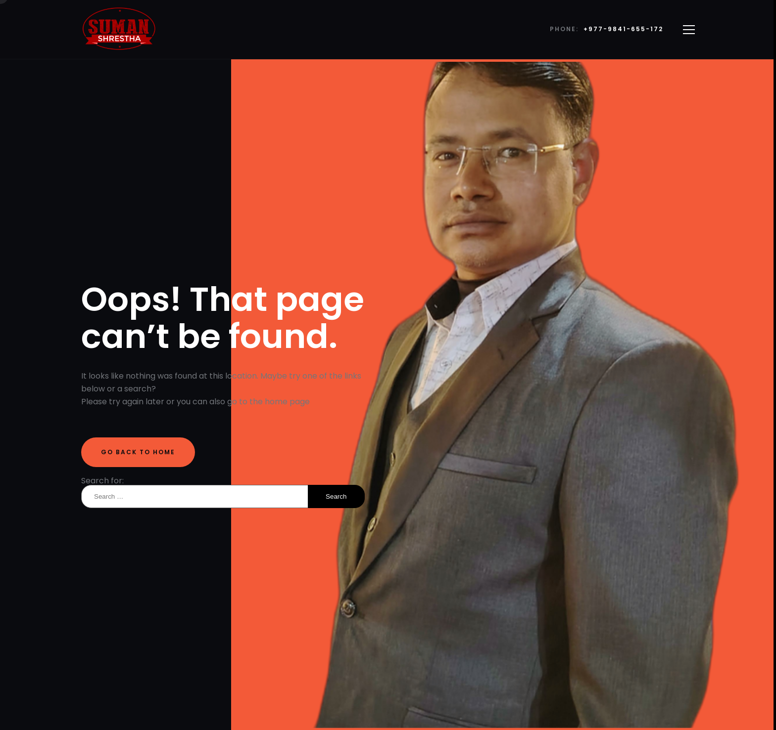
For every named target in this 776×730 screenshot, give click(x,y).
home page (287, 401)
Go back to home (138, 452)
